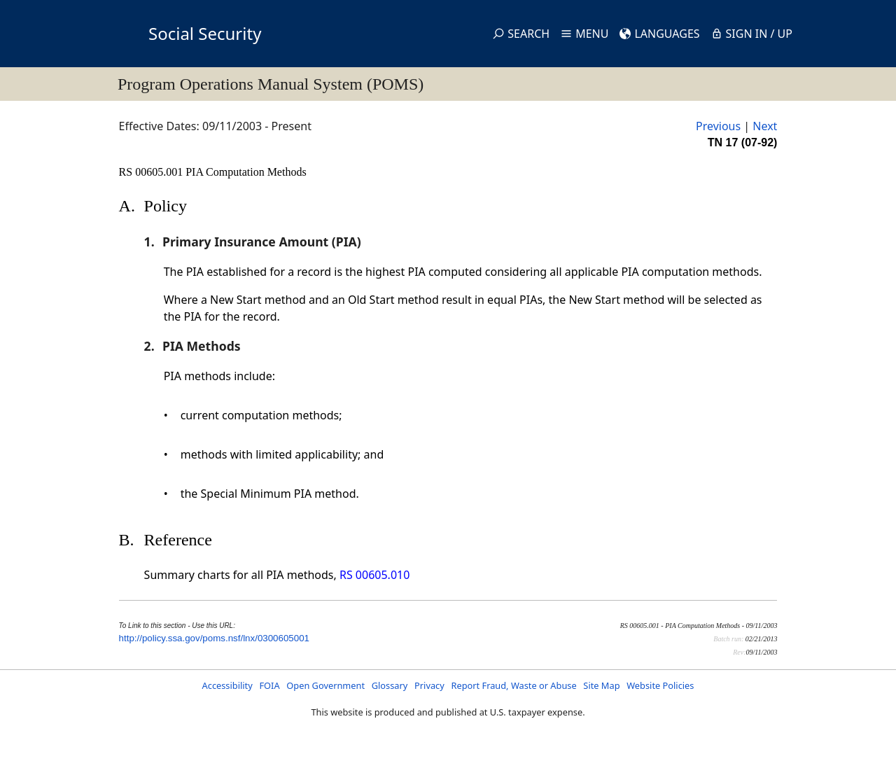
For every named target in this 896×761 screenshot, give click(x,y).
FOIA (269, 685)
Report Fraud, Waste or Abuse (513, 685)
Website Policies (660, 685)
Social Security (204, 33)
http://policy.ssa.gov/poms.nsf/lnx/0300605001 (214, 638)
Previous (718, 126)
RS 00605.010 (375, 574)
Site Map (601, 685)
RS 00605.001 (152, 172)
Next (764, 126)
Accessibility (227, 685)
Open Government (325, 685)
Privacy (429, 685)
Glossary (390, 685)
